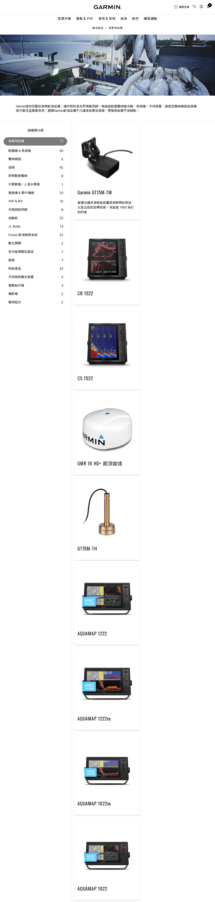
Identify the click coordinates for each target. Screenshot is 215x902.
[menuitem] (181, 7)
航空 (135, 18)
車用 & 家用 (106, 18)
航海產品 (98, 28)
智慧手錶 (64, 18)
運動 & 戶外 (84, 18)
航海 (124, 18)
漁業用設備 (116, 28)
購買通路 (150, 18)
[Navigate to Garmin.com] (107, 7)
